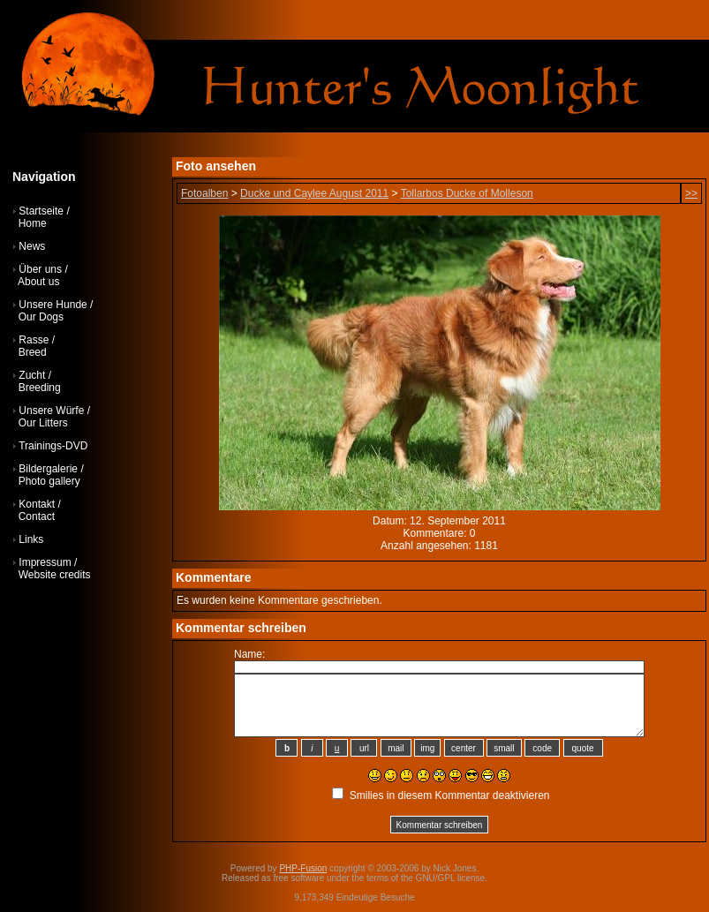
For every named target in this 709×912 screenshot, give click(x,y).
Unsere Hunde (53, 304)
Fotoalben (204, 193)
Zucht (32, 375)
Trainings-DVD (53, 446)
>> (691, 193)
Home (33, 223)
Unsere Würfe (51, 410)
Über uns (40, 269)
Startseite (41, 211)
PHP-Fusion (303, 868)
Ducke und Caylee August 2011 (314, 193)
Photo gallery (49, 481)
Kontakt (37, 504)
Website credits (55, 575)
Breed (33, 352)
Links (31, 539)
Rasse (34, 340)
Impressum (45, 562)
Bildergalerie (48, 469)
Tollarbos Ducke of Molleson (467, 193)
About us (38, 281)
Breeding (40, 387)
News (32, 246)
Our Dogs (41, 317)
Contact (37, 516)
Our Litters (43, 423)
